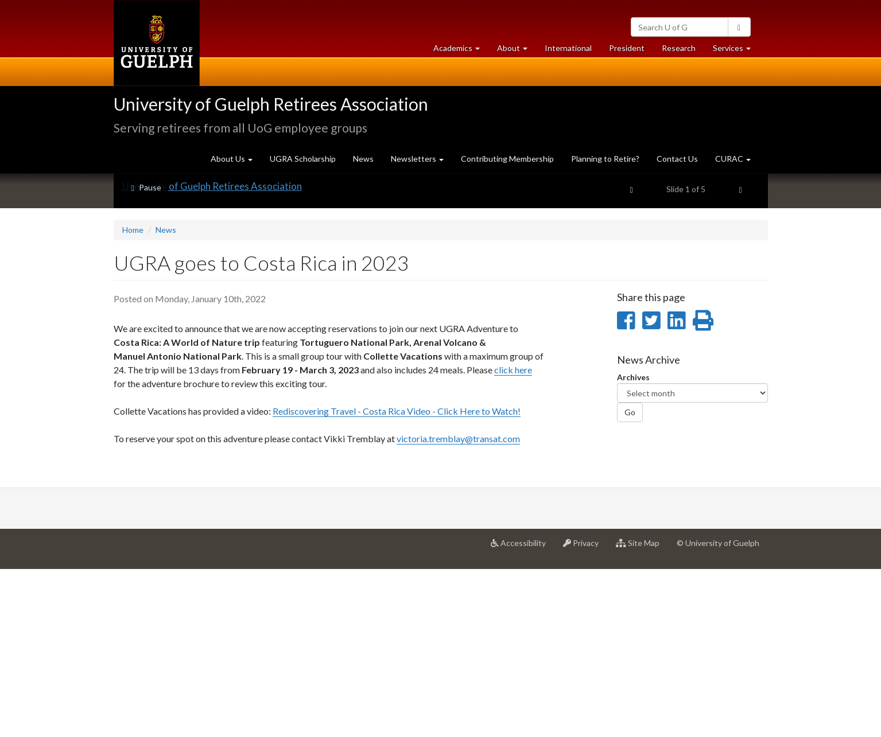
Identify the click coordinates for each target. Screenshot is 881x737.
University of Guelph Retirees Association (271, 103)
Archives (633, 544)
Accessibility (522, 714)
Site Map (642, 714)
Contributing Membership (507, 158)
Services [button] (736, 51)
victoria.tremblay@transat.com (458, 605)
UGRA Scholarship (303, 158)
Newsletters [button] (417, 158)
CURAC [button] (733, 158)
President (627, 48)
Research (683, 51)
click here (513, 537)
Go (629, 579)
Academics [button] (460, 51)
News (363, 158)
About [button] (516, 51)
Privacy (585, 714)
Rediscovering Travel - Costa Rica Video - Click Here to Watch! (397, 578)
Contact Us (677, 158)
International (568, 48)
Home (132, 397)
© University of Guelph (718, 710)
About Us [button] (232, 158)
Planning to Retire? (605, 158)
